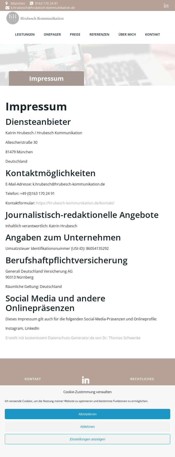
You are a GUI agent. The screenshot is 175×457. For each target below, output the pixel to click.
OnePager (52, 34)
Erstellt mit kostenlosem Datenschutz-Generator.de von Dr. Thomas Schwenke (73, 336)
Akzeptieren (87, 414)
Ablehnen (87, 426)
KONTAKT (152, 34)
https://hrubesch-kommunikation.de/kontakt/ (75, 202)
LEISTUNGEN (25, 34)
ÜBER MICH (127, 34)
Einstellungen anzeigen (87, 439)
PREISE (75, 34)
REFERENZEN (99, 34)
